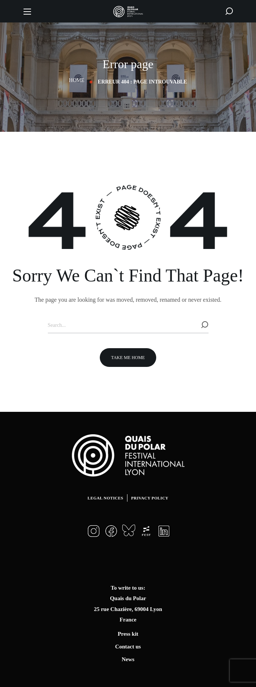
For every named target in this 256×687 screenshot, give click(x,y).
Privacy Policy (150, 498)
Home (76, 80)
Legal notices (105, 498)
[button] (229, 11)
